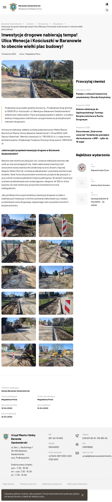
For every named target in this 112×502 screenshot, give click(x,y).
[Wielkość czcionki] (107, 10)
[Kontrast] (107, 4)
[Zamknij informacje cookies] (83, 495)
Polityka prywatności (28, 484)
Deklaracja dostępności (52, 484)
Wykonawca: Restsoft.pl (77, 484)
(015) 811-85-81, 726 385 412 (94, 438)
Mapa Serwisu (8, 484)
